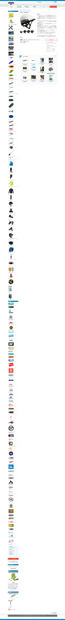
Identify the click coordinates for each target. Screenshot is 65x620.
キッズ (11, 276)
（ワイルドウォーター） (12, 536)
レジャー (28, 9)
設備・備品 (11, 44)
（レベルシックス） (11, 533)
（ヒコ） (11, 472)
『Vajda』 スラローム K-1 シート (25, 68)
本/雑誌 (10, 289)
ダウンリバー (11, 75)
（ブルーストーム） (11, 492)
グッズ (11, 282)
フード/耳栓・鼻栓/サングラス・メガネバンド (13, 236)
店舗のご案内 (12, 554)
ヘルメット (11, 204)
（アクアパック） (11, 311)
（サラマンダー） (11, 394)
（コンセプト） (11, 390)
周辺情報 (11, 553)
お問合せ (34, 7)
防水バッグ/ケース (11, 270)
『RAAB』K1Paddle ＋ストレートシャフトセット (33, 78)
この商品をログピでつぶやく (50, 51)
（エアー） (11, 336)
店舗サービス (12, 551)
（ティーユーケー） (11, 454)
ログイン (41, 6)
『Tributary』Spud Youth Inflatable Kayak (24, 61)
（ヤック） (11, 515)
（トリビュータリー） (12, 462)
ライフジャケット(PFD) (12, 211)
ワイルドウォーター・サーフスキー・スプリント (13, 79)
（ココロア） (11, 385)
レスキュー (11, 263)
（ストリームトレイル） (12, 429)
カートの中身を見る (13, 559)
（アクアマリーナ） (11, 307)
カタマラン (11, 134)
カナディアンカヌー (11, 122)
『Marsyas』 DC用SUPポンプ (50, 69)
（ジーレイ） (11, 423)
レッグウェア (11, 171)
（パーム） (11, 467)
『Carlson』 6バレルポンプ (10, 604)
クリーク (11, 71)
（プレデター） (11, 482)
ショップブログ (27, 7)
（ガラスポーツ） (11, 357)
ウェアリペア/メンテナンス (13, 257)
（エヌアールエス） (11, 341)
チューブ (11, 117)
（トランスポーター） (12, 458)
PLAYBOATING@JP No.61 (42, 78)
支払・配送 (24, 615)
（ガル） (11, 360)
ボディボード (11, 106)
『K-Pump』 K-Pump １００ (33, 61)
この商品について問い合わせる (51, 46)
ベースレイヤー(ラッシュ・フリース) (13, 184)
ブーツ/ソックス (11, 229)
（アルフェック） (11, 323)
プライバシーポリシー (38, 615)
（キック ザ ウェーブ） (12, 365)
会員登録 (44, 6)
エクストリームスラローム (12, 62)
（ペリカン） (11, 496)
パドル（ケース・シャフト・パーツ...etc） (13, 158)
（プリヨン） (11, 488)
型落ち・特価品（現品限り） (13, 22)
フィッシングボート (11, 125)
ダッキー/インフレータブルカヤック (13, 92)
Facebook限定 (11, 542)
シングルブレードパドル (12, 153)
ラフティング (11, 84)
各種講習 (11, 54)
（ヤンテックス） (11, 519)
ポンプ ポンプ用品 (11, 143)
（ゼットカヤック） (11, 436)
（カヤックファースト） (12, 354)
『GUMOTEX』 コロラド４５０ (13, 596)
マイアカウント (47, 6)
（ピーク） (11, 476)
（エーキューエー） (11, 348)
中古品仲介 (11, 39)
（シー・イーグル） (11, 401)
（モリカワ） (11, 511)
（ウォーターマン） (11, 328)
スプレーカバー (11, 217)
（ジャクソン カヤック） (12, 409)
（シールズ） (11, 405)
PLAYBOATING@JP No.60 (42, 69)
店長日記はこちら (13, 589)
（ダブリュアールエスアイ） (13, 444)
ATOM (14, 609)
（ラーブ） (11, 522)
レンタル (10, 297)
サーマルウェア (11, 191)
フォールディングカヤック (12, 130)
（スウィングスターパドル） (13, 412)
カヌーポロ (11, 96)
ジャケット (11, 164)
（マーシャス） (11, 506)
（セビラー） (11, 439)
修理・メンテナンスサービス (13, 28)
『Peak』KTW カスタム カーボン (51, 61)
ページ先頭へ (54, 613)
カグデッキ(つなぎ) (11, 177)
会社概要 (11, 546)
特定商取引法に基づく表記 (31, 615)
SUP (11, 87)
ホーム (12, 7)
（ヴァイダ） (11, 333)
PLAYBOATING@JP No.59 (42, 61)
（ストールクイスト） (12, 433)
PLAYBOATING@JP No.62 (51, 78)
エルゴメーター (11, 111)
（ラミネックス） (11, 526)
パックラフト (11, 100)
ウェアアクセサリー (11, 244)
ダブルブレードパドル (12, 148)
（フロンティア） (11, 478)
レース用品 (11, 33)
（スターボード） (11, 417)
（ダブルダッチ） (11, 449)
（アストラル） (11, 318)
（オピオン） (11, 352)
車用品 (11, 250)
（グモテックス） (11, 375)
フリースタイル (11, 67)
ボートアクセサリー (11, 139)
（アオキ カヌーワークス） (13, 304)
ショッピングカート (53, 7)
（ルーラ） (11, 529)
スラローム (11, 58)
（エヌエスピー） (11, 344)
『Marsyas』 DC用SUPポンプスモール (24, 78)
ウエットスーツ (11, 198)
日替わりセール (11, 15)
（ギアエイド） (11, 371)
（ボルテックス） (11, 500)
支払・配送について (19, 7)
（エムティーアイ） (11, 338)
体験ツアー (11, 48)
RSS (11, 609)
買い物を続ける (48, 47)
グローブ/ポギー (11, 223)
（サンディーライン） (12, 398)
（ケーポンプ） (11, 381)
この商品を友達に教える (50, 45)
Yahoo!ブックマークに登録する (50, 48)
